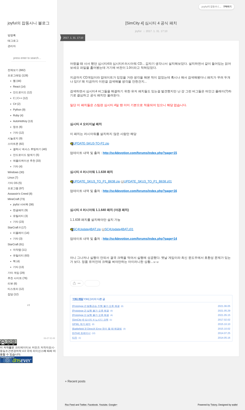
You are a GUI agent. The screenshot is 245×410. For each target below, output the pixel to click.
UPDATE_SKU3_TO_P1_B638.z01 (146, 181)
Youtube (103, 404)
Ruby (17, 115)
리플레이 (20, 232)
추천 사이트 (17, 278)
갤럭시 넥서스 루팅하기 (29, 149)
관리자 (12, 46)
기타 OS (15, 182)
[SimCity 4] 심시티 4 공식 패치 (151, 23)
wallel (235, 404)
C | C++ (20, 98)
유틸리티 (20, 215)
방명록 (12, 35)
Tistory (213, 404)
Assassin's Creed (20, 193)
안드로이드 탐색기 (25, 154)
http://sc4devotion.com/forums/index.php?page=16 (140, 191)
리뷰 (12, 283)
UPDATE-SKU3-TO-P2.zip (89, 143)
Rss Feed (70, 404)
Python (18, 109)
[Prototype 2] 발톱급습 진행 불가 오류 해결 (96, 306)
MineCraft (16, 199)
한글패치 (20, 210)
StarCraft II (17, 227)
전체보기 (16, 70)
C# (16, 103)
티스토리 (16, 288)
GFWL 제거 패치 (81, 324)
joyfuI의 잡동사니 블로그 (29, 23)
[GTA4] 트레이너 (81, 333)
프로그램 (16, 188)
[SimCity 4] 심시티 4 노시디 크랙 (90, 319)
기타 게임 (16, 272)
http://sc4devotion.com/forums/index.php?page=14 (140, 238)
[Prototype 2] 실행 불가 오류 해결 (90, 310)
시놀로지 (15, 138)
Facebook (93, 404)
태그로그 (13, 40)
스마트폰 (16, 143)
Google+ (113, 404)
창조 (17, 126)
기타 (18, 132)
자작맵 (19, 249)
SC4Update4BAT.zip (85, 229)
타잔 (74, 337)
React (18, 86)
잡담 (13, 294)
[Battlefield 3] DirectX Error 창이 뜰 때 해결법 (97, 328)
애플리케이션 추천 (26, 160)
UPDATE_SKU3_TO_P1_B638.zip (95, 181)
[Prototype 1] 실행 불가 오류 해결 (90, 315)
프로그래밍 (18, 75)
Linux (13, 177)
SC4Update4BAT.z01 (117, 229)
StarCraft (16, 244)
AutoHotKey (22, 121)
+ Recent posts (75, 381)
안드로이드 (22, 92)
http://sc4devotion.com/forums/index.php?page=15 (140, 153)
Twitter (83, 404)
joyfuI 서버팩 (23, 204)
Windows (16, 172)
